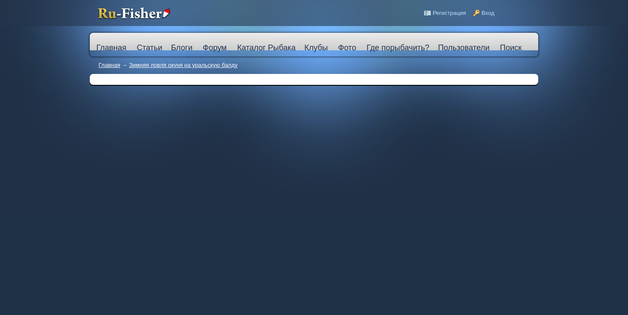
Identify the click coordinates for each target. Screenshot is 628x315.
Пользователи (463, 47)
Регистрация (449, 13)
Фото (347, 47)
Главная (109, 65)
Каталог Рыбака (266, 47)
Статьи (149, 47)
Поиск (511, 47)
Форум (215, 47)
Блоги (181, 47)
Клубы (316, 47)
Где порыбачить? (398, 47)
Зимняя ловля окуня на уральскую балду (183, 65)
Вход (488, 13)
